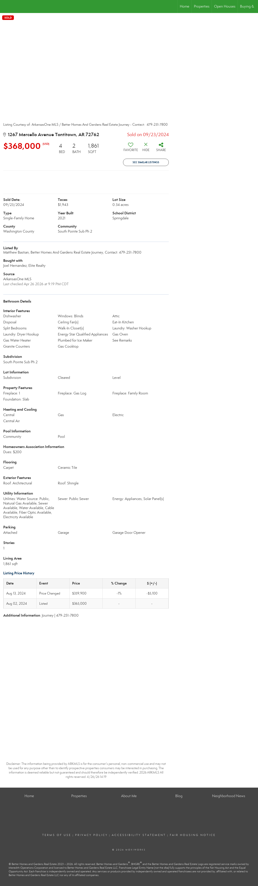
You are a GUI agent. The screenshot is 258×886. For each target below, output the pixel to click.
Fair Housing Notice (193, 835)
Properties (201, 6)
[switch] (130, 148)
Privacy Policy (91, 835)
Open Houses (224, 6)
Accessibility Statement (139, 835)
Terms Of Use (56, 835)
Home (184, 6)
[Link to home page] (5, 6)
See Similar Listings (146, 162)
